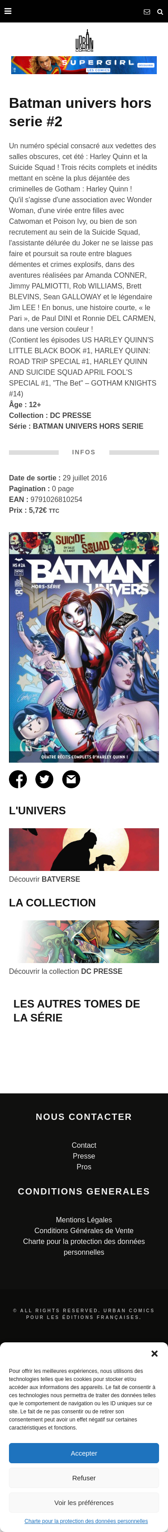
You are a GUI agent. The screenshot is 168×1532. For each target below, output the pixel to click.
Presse (84, 1286)
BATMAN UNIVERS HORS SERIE (88, 426)
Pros (84, 1297)
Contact (84, 1275)
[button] (154, 1353)
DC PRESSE (70, 415)
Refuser (84, 1478)
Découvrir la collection (65, 971)
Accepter (84, 1453)
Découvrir (44, 879)
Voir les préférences (84, 1502)
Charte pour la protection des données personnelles (86, 1521)
